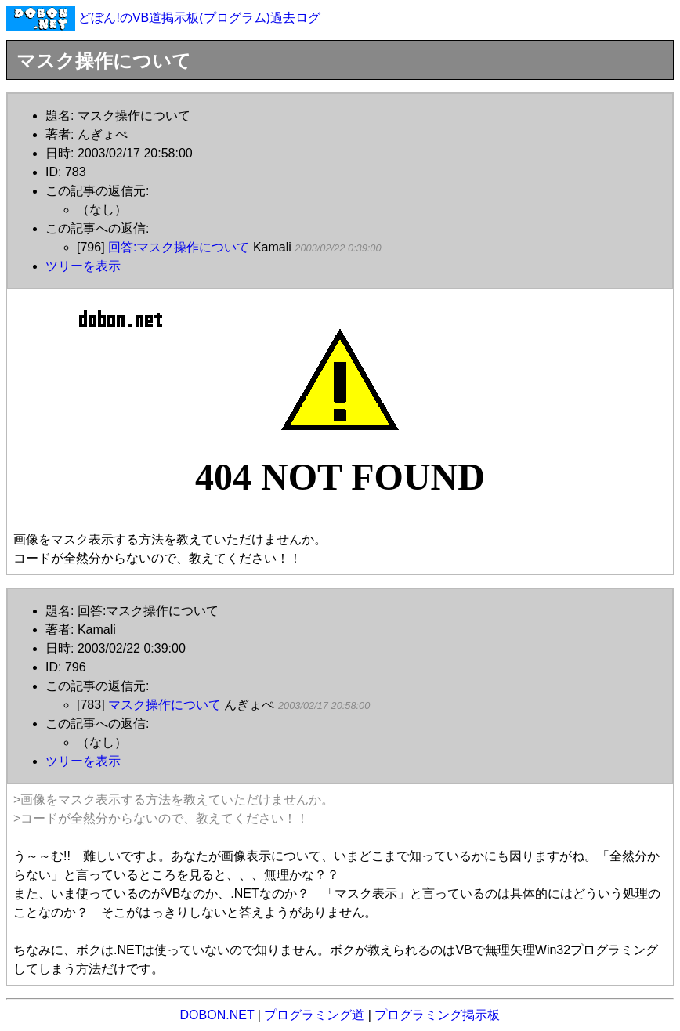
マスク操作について (164, 704)
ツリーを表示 (83, 266)
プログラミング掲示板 (437, 1015)
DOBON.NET (217, 1015)
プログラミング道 (314, 1015)
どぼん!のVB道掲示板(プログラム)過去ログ (199, 17)
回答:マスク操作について (178, 247)
